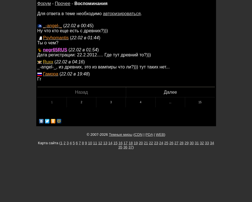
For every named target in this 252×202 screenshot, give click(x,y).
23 (156, 143)
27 (176, 143)
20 (141, 143)
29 (187, 143)
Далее (170, 92)
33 (207, 143)
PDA (149, 134)
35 (120, 147)
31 (197, 143)
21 (146, 143)
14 (110, 143)
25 (166, 143)
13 (105, 143)
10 (90, 143)
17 (126, 143)
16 (120, 143)
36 (125, 147)
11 (95, 143)
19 (136, 143)
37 (130, 147)
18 (131, 143)
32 (202, 143)
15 (199, 102)
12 (100, 143)
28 (181, 143)
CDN (138, 134)
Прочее (62, 3)
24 (161, 143)
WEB (160, 134)
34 (212, 143)
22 (151, 143)
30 (192, 143)
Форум (44, 3)
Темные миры (121, 134)
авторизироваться (121, 13)
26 (171, 143)
